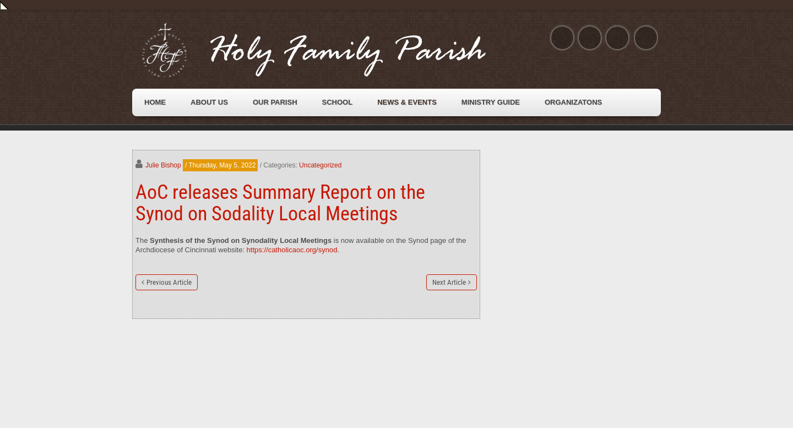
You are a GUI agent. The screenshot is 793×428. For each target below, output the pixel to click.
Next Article (449, 282)
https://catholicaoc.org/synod (292, 250)
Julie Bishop (163, 165)
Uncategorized (320, 165)
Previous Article (169, 282)
